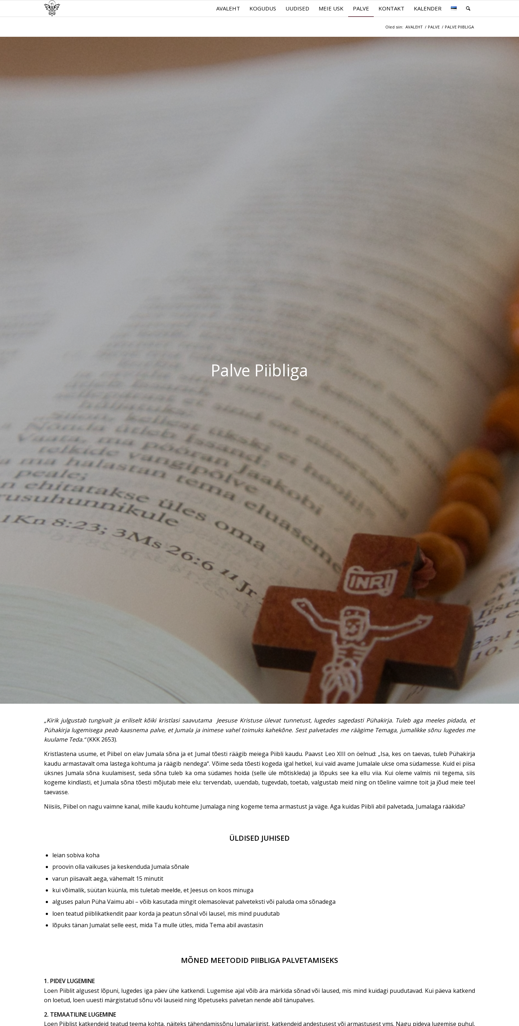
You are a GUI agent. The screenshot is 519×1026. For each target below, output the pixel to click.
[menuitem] (228, 8)
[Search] (468, 8)
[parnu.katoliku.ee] (52, 8)
